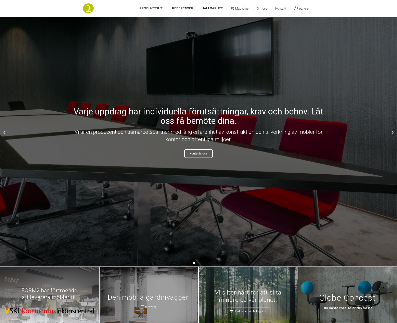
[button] (4, 132)
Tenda (149, 307)
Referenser (183, 8)
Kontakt (280, 8)
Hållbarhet (212, 8)
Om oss (262, 8)
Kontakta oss (198, 153)
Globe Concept (347, 298)
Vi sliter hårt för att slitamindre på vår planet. (248, 296)
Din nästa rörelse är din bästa (347, 308)
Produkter (151, 8)
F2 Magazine (239, 8)
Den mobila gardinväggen (149, 297)
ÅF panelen (302, 8)
